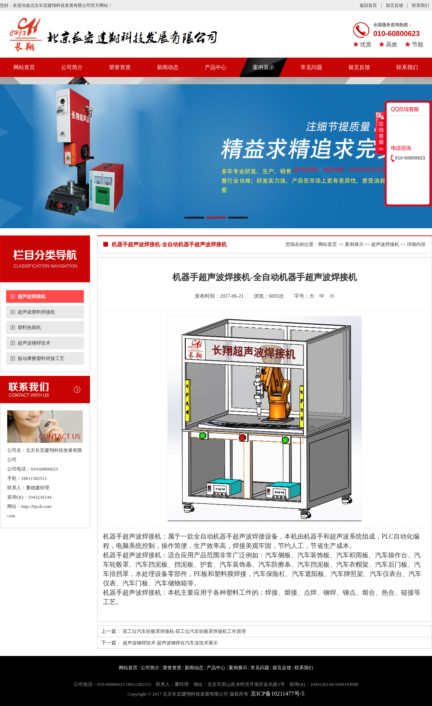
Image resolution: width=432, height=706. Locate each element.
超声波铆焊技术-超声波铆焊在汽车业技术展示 (170, 643)
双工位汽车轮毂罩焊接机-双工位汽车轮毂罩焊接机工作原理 (184, 631)
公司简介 (72, 67)
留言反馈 (394, 5)
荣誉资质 (120, 67)
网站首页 (24, 67)
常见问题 (311, 67)
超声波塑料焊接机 (36, 312)
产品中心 (215, 67)
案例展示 (263, 67)
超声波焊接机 (32, 296)
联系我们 (420, 5)
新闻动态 (168, 67)
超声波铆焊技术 (34, 343)
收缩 (380, 133)
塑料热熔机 (29, 327)
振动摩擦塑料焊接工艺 (41, 358)
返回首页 (368, 5)
